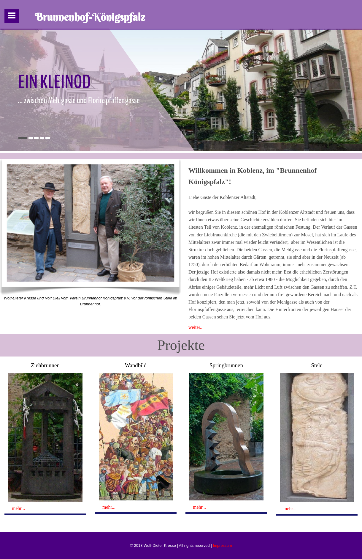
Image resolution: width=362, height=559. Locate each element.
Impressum (222, 545)
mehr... (18, 508)
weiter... (196, 327)
